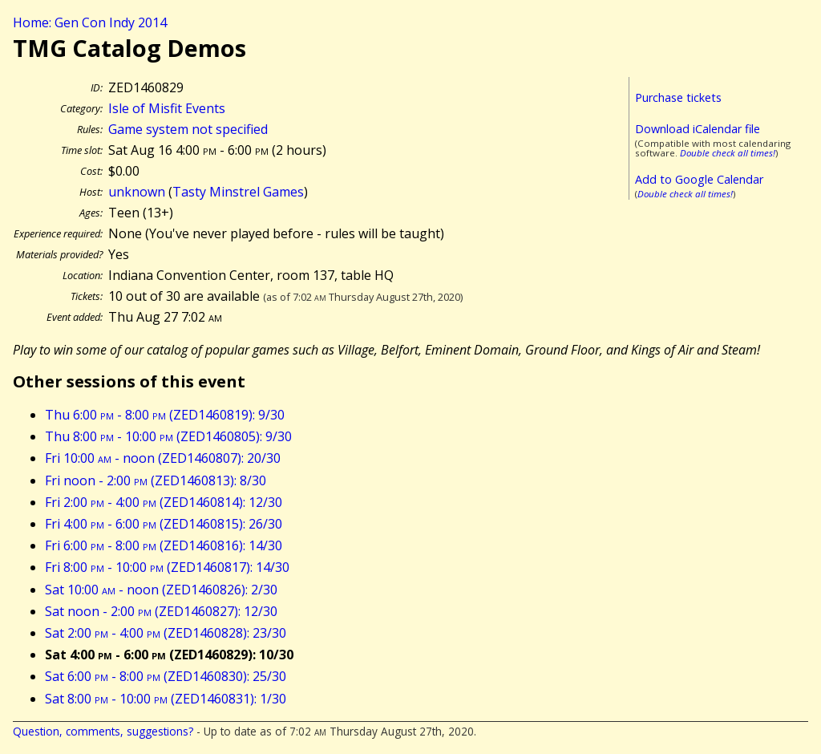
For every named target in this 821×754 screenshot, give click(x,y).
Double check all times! (727, 153)
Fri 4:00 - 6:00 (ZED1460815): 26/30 (163, 524)
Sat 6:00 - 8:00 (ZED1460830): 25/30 (165, 676)
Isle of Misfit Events (166, 108)
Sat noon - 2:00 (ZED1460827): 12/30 (161, 611)
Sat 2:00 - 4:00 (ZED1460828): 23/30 (165, 633)
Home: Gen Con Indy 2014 (90, 22)
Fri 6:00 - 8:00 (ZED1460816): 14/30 (163, 545)
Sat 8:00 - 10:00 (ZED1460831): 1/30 (165, 698)
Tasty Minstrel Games (238, 192)
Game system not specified (188, 129)
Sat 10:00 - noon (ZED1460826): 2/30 (161, 589)
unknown (136, 192)
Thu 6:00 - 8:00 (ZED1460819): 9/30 (165, 415)
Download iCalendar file (697, 128)
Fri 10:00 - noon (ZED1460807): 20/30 (163, 458)
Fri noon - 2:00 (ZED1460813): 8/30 (155, 480)
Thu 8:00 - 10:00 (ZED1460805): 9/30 (168, 436)
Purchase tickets (678, 97)
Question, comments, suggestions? (103, 731)
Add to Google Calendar (699, 179)
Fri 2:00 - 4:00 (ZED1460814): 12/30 (163, 502)
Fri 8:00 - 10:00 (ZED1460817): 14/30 (167, 567)
